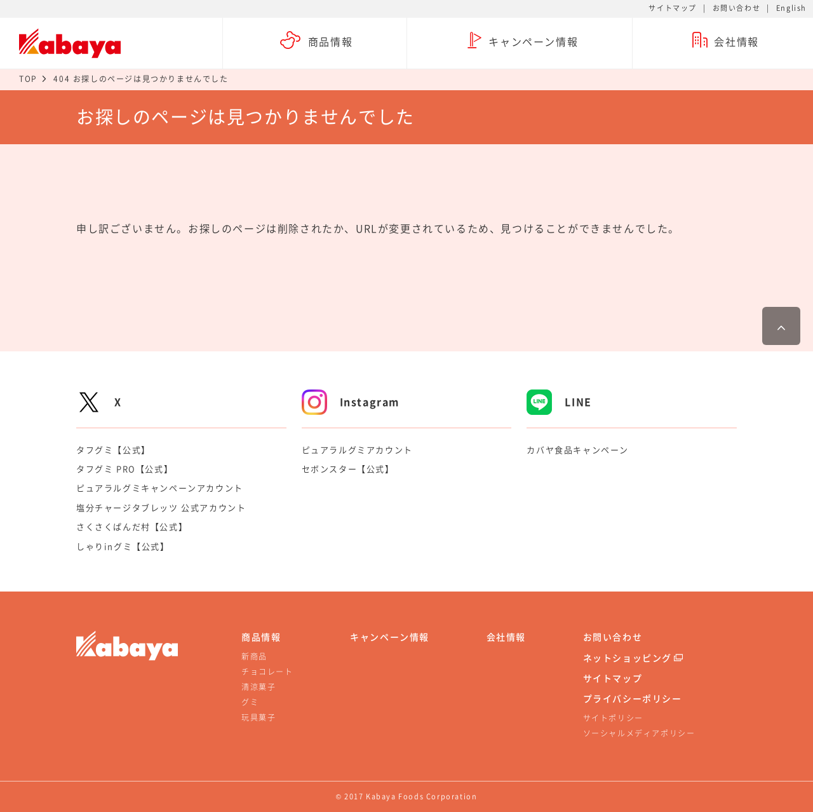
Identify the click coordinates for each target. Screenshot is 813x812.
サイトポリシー (613, 718)
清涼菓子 (258, 687)
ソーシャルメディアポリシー (639, 733)
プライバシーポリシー (632, 698)
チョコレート (267, 671)
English (791, 8)
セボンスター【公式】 (348, 469)
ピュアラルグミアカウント (357, 449)
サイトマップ (672, 8)
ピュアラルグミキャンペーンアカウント (159, 488)
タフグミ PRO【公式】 (124, 469)
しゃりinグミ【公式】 (123, 546)
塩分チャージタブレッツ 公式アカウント (161, 507)
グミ (250, 702)
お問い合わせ (737, 8)
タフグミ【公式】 (113, 449)
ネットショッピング (627, 657)
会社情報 (506, 636)
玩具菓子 (258, 717)
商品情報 (261, 636)
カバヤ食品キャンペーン (578, 449)
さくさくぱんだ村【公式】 (131, 526)
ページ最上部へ (781, 326)
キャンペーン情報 (389, 636)
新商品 (254, 656)
